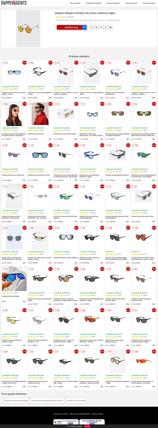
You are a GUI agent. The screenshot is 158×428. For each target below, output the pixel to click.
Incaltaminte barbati (93, 3)
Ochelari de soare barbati (76, 400)
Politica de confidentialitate (79, 414)
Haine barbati (75, 3)
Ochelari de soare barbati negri (16, 400)
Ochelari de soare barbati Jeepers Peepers (47, 400)
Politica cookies (97, 414)
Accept (87, 426)
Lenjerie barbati (131, 3)
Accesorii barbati (113, 3)
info (24, 97)
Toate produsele (149, 3)
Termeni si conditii (61, 414)
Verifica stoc (75, 27)
